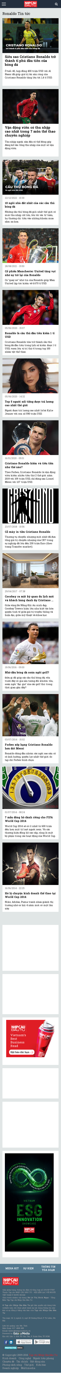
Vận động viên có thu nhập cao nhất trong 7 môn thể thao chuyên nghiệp (30, 131)
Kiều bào (41, 1364)
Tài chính (22, 1361)
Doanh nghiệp (10, 1368)
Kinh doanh (9, 1358)
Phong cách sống (12, 1364)
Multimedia (28, 1368)
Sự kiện (28, 1268)
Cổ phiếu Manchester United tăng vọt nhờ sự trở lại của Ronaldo (30, 273)
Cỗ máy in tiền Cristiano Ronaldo (27, 531)
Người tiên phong (43, 1358)
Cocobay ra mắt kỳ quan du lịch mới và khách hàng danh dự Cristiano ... (29, 598)
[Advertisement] (29, 1124)
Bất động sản (37, 1361)
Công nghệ (25, 1358)
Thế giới (29, 1364)
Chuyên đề (8, 1361)
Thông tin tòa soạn (48, 1268)
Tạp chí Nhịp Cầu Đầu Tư (43, 1355)
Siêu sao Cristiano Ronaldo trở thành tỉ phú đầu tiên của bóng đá (30, 61)
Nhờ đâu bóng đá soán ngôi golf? (27, 672)
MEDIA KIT (12, 1268)
